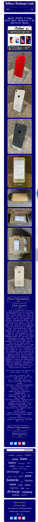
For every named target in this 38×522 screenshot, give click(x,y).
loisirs (27, 488)
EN (17, 514)
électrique (23, 469)
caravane (29, 472)
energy (31, 460)
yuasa (27, 484)
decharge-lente (20, 466)
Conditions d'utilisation (20, 511)
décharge (13, 491)
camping (27, 491)
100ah (15, 459)
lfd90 (21, 476)
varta (12, 484)
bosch (22, 472)
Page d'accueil (20, 502)
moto (15, 476)
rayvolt (10, 476)
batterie (13, 480)
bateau (29, 480)
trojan (28, 454)
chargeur (20, 455)
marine (28, 466)
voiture (11, 455)
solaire (12, 466)
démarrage (21, 463)
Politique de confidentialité (20, 508)
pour (28, 475)
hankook (15, 495)
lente (23, 459)
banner (24, 495)
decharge (13, 471)
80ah (22, 481)
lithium (14, 468)
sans (22, 488)
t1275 (29, 463)
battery (12, 462)
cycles (20, 485)
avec (8, 460)
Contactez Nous (20, 505)
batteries (14, 488)
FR (22, 514)
